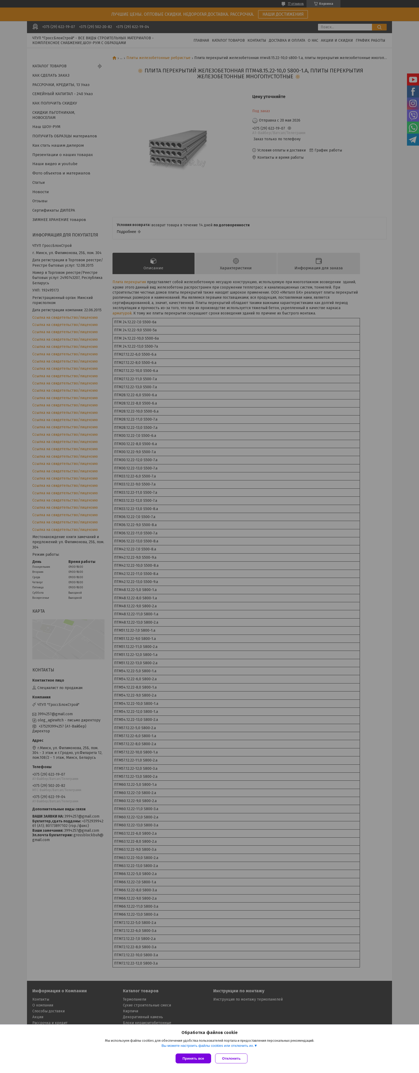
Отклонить (232, 1058)
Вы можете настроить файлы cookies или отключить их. (207, 1047)
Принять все (193, 1058)
